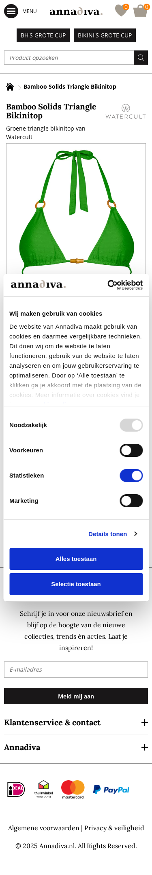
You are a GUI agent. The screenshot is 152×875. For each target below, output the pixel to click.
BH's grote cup (43, 35)
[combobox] (76, 57)
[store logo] (76, 11)
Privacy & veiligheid (114, 828)
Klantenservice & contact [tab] (52, 722)
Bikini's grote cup (105, 35)
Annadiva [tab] (22, 747)
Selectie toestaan (76, 583)
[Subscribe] (76, 696)
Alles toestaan (76, 558)
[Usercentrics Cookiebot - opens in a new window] (108, 285)
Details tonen (107, 533)
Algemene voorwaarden (43, 828)
